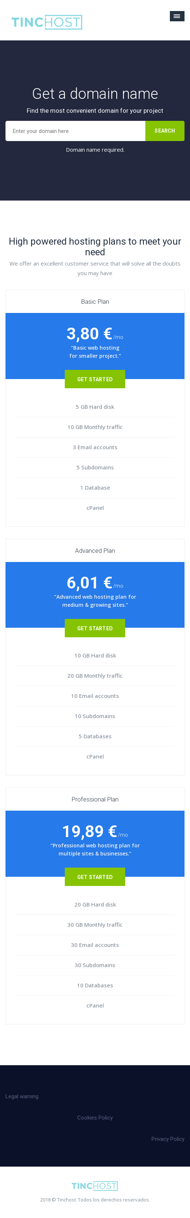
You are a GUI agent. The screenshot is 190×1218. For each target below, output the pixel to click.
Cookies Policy (95, 1117)
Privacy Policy (168, 1139)
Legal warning (21, 1096)
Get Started (95, 379)
